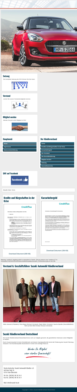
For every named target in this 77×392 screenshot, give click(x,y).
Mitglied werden (46, 159)
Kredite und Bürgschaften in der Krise (53, 147)
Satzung (44, 163)
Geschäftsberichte (47, 166)
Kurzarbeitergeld (46, 150)
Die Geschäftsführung (48, 156)
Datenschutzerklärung (11, 150)
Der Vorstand (45, 153)
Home (5, 143)
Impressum (7, 147)
